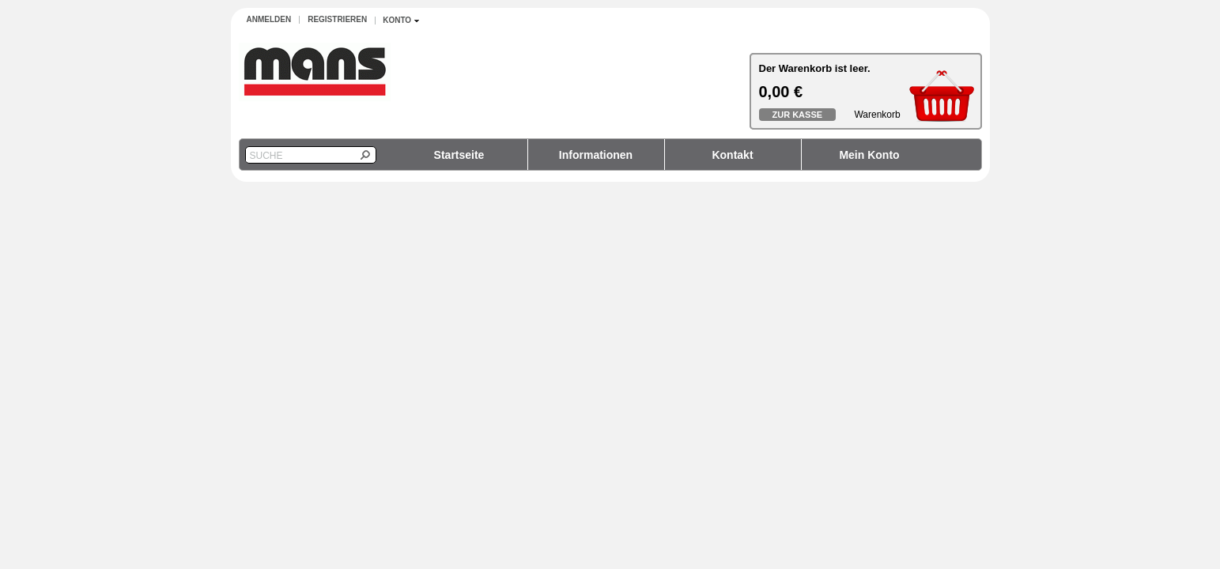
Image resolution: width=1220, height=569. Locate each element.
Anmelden (269, 19)
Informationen (596, 155)
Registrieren (337, 19)
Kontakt (732, 155)
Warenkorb (877, 114)
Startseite (459, 155)
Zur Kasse (797, 114)
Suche (266, 155)
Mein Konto (869, 155)
